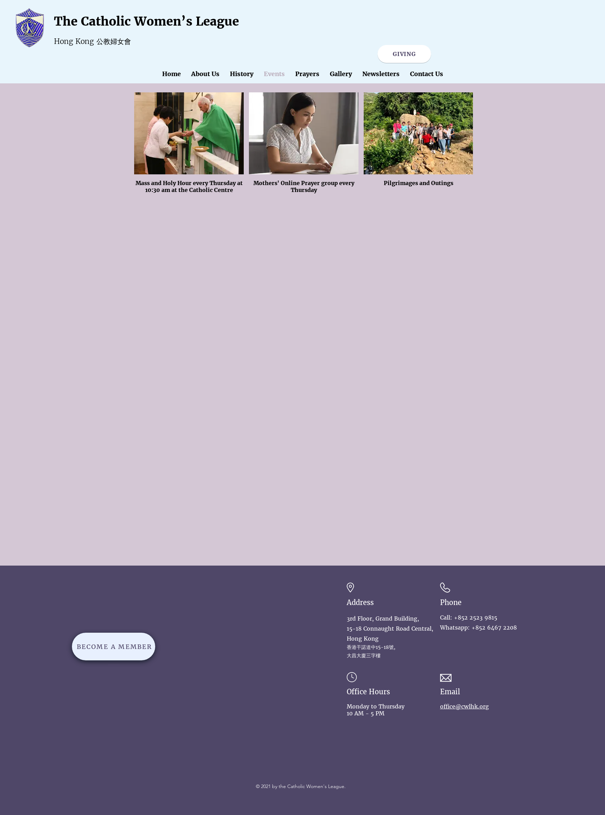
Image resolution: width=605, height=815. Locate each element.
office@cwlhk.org (464, 706)
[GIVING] (404, 54)
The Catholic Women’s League (146, 21)
